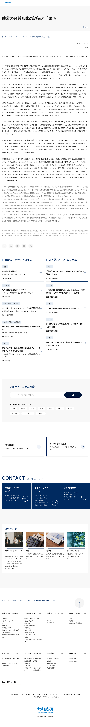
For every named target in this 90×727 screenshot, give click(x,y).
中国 (32, 408)
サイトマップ (54, 694)
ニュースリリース (9, 682)
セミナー (5, 653)
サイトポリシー (42, 694)
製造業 (23, 408)
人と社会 (6, 285)
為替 (50, 408)
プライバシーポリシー (27, 694)
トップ (4, 37)
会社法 (70, 408)
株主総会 (14, 413)
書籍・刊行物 (74, 613)
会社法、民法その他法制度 (11, 322)
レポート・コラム (14, 37)
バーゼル (40, 413)
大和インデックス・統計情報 (71, 694)
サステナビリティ (31, 653)
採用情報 (72, 653)
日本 (4, 267)
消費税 (60, 408)
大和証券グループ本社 (41, 697)
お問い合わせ (14, 694)
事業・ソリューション (10, 613)
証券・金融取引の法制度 (10, 303)
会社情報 (50, 653)
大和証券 (55, 697)
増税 (41, 408)
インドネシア (28, 413)
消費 (13, 408)
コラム (25, 37)
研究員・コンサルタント (55, 614)
